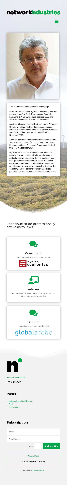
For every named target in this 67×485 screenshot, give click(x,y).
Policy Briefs (14, 407)
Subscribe (51, 446)
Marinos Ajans (38, 470)
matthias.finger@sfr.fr (16, 377)
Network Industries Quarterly (21, 401)
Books (11, 404)
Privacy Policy (33, 456)
